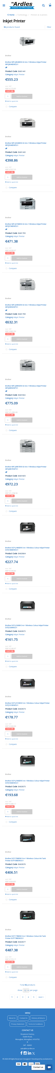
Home (10, 15)
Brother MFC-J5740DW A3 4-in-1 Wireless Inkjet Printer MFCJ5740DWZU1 (25, 225)
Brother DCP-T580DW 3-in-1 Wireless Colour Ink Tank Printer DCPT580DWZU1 (25, 859)
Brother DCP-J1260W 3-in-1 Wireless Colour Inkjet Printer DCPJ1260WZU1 (26, 626)
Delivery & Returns (38, 1018)
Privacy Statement (17, 1024)
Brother (8, 55)
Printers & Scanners (39, 15)
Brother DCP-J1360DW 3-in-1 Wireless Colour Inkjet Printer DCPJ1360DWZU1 (27, 782)
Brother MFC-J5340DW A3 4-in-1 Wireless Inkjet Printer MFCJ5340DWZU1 (25, 144)
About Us (12, 1018)
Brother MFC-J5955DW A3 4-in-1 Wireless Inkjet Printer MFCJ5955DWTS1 (25, 306)
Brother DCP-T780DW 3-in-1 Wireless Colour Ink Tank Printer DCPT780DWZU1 (25, 937)
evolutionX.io (47, 1059)
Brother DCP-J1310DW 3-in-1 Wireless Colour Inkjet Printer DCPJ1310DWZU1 (27, 704)
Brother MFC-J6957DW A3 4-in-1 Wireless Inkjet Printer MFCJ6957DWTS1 (25, 468)
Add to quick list (11, 101)
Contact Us (23, 1018)
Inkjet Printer (19, 74)
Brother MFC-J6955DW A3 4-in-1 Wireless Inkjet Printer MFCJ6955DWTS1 (25, 387)
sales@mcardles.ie (27, 1048)
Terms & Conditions (35, 1024)
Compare (11, 107)
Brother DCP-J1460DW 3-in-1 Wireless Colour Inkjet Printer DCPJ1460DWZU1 (27, 549)
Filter (49, 27)
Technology (22, 15)
